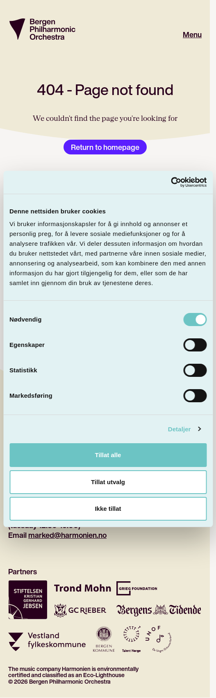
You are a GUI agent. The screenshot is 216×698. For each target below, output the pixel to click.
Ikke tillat (108, 508)
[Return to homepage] (42, 29)
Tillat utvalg (108, 481)
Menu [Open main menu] (192, 34)
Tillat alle (108, 454)
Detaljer (179, 429)
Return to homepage (105, 147)
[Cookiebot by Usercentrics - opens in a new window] (171, 182)
